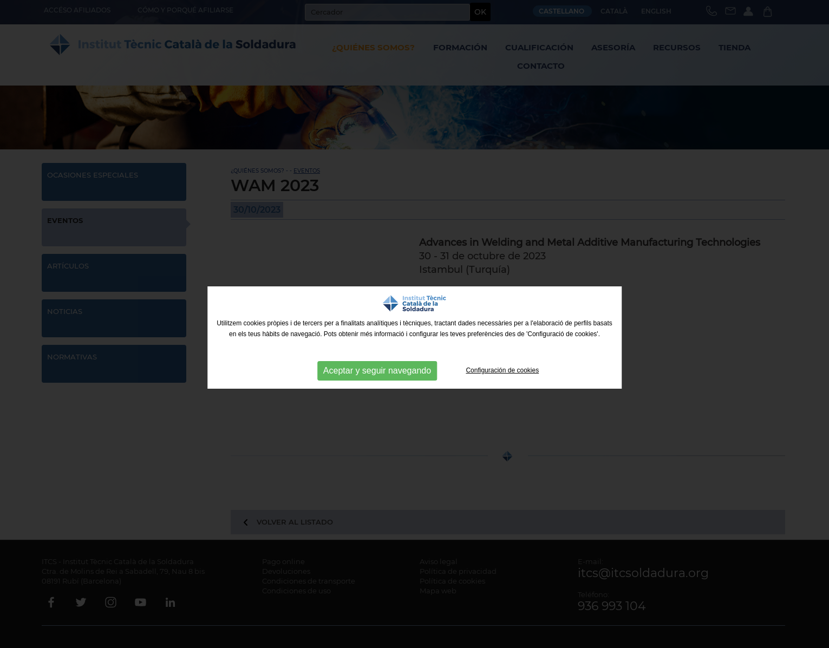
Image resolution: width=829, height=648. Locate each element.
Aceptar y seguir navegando (377, 370)
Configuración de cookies (502, 370)
